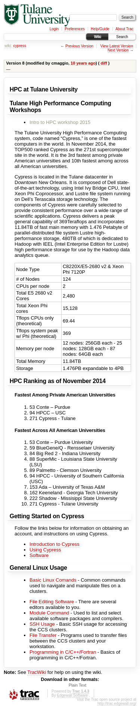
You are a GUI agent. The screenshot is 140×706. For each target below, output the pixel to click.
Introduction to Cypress (54, 544)
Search (122, 37)
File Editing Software (51, 601)
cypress (19, 46)
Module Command (49, 613)
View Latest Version (116, 46)
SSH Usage (42, 624)
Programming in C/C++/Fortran (62, 652)
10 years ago (83, 63)
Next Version (118, 50)
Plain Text (78, 685)
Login (54, 29)
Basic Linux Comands (53, 580)
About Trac (124, 29)
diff (103, 63)
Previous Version (79, 46)
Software (39, 555)
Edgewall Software (72, 695)
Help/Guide (100, 29)
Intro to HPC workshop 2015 (59, 122)
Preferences (75, 29)
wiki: (8, 46)
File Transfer (42, 635)
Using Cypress (45, 550)
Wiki (97, 37)
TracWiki (36, 672)
